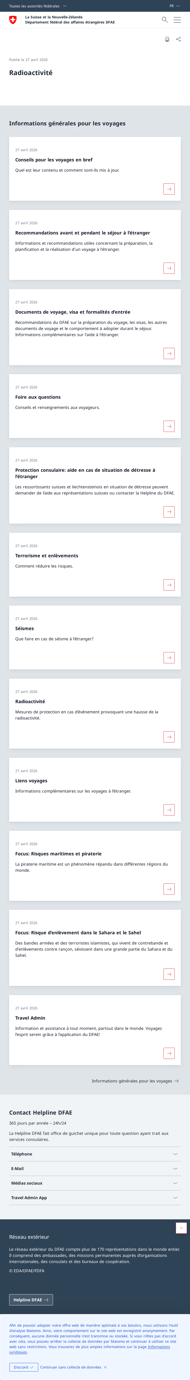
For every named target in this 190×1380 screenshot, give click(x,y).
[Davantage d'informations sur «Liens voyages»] (169, 810)
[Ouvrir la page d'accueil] (62, 20)
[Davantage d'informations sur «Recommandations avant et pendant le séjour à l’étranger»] (169, 268)
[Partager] (178, 39)
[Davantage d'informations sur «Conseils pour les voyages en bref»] (169, 189)
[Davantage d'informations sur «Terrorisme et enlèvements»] (169, 584)
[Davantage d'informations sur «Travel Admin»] (169, 1053)
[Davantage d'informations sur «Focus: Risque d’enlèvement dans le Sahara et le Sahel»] (169, 974)
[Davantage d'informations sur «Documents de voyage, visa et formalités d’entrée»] (169, 353)
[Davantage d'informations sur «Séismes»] (169, 657)
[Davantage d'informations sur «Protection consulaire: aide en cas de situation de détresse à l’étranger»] (169, 511)
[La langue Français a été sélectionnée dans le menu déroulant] (174, 6)
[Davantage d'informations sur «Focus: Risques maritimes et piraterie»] (169, 888)
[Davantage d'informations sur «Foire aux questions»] (169, 426)
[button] (181, 1228)
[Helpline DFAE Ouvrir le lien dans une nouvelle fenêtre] (31, 1299)
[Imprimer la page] (167, 39)
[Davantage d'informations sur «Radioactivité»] (169, 736)
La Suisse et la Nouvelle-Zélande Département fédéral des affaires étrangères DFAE (70, 19)
